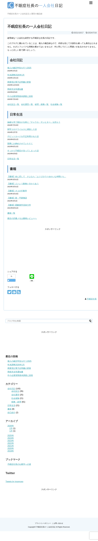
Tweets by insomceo (14, 481)
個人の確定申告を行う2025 (19, 68)
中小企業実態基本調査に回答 (20, 96)
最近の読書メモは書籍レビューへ (22, 218)
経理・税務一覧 (42, 104)
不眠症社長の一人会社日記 (45, 527)
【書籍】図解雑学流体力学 (19, 205)
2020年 (10, 448)
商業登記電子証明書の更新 (19, 82)
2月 (10, 428)
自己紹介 (11, 413)
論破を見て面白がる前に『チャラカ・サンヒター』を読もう (33, 122)
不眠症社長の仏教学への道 (19, 464)
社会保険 (15, 398)
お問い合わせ (58, 523)
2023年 (10, 441)
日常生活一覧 (13, 159)
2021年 (10, 446)
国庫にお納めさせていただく (20, 143)
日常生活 (11, 405)
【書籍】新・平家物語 (17, 198)
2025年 (10, 435)
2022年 (10, 443)
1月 (10, 431)
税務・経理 (16, 402)
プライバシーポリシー (43, 523)
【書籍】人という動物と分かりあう (23, 184)
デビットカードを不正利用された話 (23, 136)
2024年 (10, 438)
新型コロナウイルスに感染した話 (22, 129)
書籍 (9, 409)
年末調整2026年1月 (16, 75)
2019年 (10, 451)
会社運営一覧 (27, 104)
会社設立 (15, 391)
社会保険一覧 (56, 104)
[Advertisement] (28, 248)
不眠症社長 (92, 299)
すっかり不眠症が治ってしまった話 (23, 151)
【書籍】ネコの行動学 (17, 191)
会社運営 (15, 395)
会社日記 (11, 389)
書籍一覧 (11, 213)
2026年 (10, 426)
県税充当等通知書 (15, 89)
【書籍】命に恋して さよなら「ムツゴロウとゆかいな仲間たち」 (36, 177)
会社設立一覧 (13, 104)
